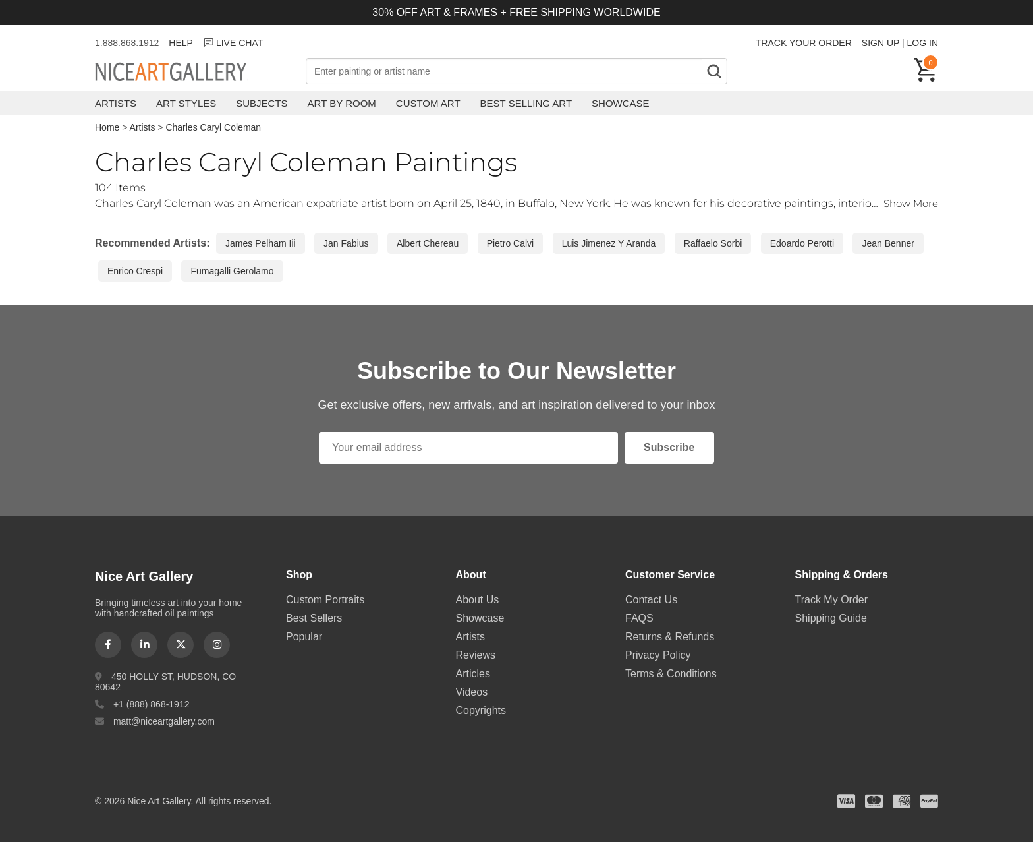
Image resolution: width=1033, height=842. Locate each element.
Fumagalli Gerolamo (231, 271)
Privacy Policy (658, 655)
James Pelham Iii (260, 243)
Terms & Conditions (671, 673)
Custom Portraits (325, 599)
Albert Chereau (428, 243)
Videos (472, 692)
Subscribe (669, 447)
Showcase (621, 103)
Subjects (261, 103)
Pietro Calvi (510, 243)
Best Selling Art (526, 103)
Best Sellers (314, 618)
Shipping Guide (831, 618)
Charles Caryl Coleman (213, 127)
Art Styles (186, 103)
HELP (181, 43)
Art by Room (342, 103)
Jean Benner (888, 243)
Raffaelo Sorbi (713, 243)
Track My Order (831, 599)
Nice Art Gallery (194, 72)
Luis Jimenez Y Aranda (609, 243)
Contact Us (651, 599)
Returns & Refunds (669, 636)
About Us (477, 599)
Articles (473, 673)
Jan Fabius (345, 243)
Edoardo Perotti (802, 243)
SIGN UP (880, 43)
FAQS (639, 618)
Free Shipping (840, 71)
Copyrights (481, 710)
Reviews (475, 655)
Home (107, 127)
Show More (908, 203)
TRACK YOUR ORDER (804, 43)
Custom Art (428, 103)
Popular (304, 636)
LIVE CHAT (233, 43)
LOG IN (922, 43)
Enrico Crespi (135, 271)
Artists (115, 103)
